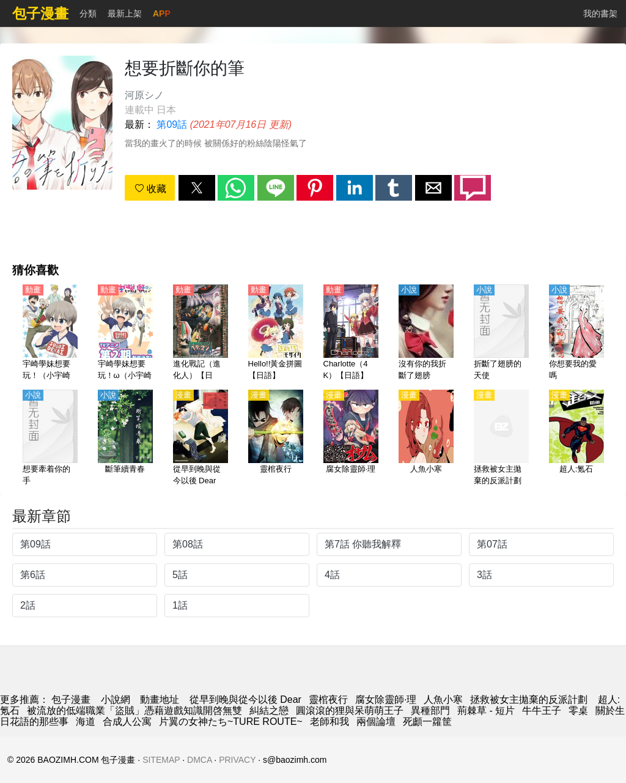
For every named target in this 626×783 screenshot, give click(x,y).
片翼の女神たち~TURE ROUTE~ (231, 721)
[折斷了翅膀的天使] (501, 333)
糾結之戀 (269, 710)
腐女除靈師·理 (385, 699)
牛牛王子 (541, 710)
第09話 (171, 124)
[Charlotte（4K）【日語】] (350, 333)
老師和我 (329, 721)
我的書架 (600, 13)
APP (162, 13)
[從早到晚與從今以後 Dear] (200, 439)
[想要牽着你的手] (50, 439)
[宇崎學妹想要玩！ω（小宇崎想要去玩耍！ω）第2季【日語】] (125, 333)
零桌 (578, 710)
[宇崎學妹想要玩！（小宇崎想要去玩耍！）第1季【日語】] (50, 333)
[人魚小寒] (426, 439)
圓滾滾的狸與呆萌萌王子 (349, 710)
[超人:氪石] (576, 439)
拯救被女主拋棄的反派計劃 (530, 699)
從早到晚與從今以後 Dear (245, 699)
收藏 (150, 189)
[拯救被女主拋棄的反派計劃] (501, 439)
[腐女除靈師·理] (350, 439)
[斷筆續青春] (125, 439)
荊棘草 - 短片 (486, 710)
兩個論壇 (376, 721)
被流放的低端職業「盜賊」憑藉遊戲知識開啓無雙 (134, 710)
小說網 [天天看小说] (115, 699)
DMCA (199, 760)
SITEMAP (161, 760)
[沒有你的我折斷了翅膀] (426, 333)
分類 (88, 13)
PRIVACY (237, 760)
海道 (85, 721)
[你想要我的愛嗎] (576, 333)
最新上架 (125, 13)
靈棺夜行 (328, 699)
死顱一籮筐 (427, 721)
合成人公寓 (127, 721)
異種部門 (430, 710)
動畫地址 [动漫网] (159, 699)
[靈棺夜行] (275, 439)
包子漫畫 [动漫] (70, 699)
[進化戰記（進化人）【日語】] (200, 333)
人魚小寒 (443, 699)
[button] (197, 188)
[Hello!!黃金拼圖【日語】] (275, 333)
